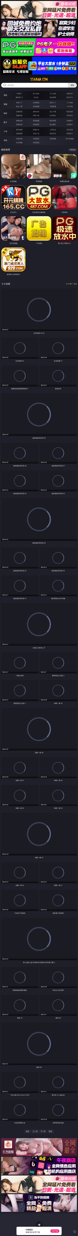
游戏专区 (69, 93)
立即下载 (55, 1231)
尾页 (50, 1131)
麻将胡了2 (19, 97)
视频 (5, 104)
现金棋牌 (53, 97)
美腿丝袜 (19, 124)
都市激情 (19, 130)
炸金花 (36, 97)
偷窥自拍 (19, 121)
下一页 (43, 1131)
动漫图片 (69, 121)
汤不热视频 (70, 139)
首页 (27, 1131)
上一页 (35, 1131)
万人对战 (53, 93)
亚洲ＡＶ (19, 102)
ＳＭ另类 (69, 106)
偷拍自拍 (36, 111)
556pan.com (39, 79)
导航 (5, 140)
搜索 (72, 85)
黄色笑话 (53, 133)
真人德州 (36, 93)
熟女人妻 (19, 106)
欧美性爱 (69, 111)
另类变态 (69, 115)
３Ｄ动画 (69, 102)
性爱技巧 (69, 133)
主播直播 (53, 106)
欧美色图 (53, 121)
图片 (5, 122)
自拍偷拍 (36, 102)
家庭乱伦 (36, 130)
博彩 (5, 95)
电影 (5, 113)
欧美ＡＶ (53, 102)
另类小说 (36, 133)
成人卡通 (53, 111)
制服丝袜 (19, 115)
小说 (5, 131)
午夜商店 (36, 139)
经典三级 (36, 115)
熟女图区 (53, 124)
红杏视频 (19, 142)
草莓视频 (53, 139)
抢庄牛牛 (69, 97)
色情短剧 (36, 142)
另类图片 (69, 124)
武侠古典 (69, 130)
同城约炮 (19, 139)
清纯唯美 (36, 124)
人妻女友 (53, 130)
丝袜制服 (36, 106)
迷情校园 (19, 133)
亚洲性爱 (19, 111)
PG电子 (19, 93)
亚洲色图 (36, 121)
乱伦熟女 (53, 115)
